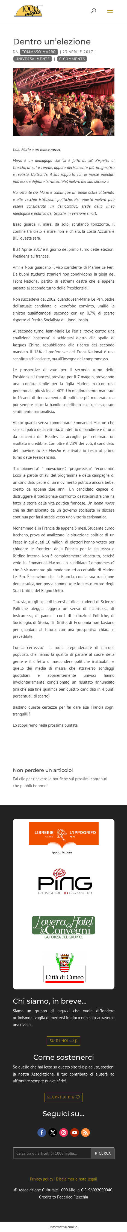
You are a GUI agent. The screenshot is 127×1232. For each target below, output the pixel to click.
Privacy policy (41, 1179)
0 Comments (72, 58)
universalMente (33, 58)
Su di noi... (61, 1040)
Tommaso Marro (39, 51)
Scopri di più (61, 1097)
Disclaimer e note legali (76, 1179)
